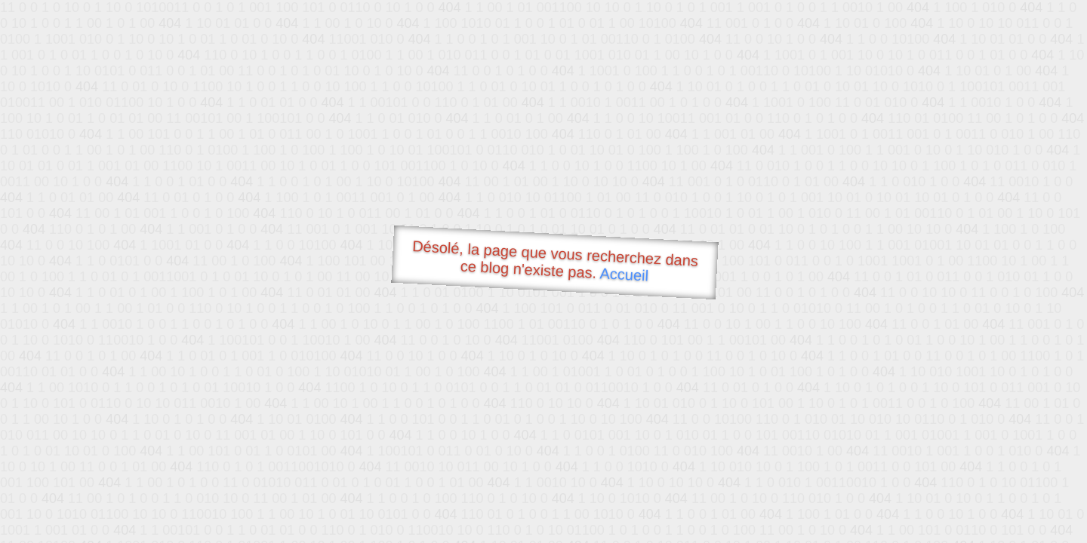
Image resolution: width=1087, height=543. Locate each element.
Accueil (624, 274)
